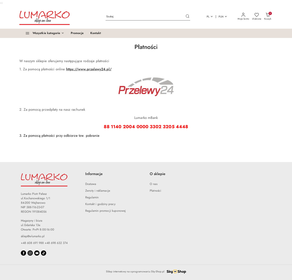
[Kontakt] (95, 33)
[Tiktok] (43, 253)
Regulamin (92, 197)
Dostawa (90, 184)
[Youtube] (36, 253)
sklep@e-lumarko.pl (33, 236)
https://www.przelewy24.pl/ (89, 69)
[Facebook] (23, 253)
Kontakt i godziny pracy (100, 204)
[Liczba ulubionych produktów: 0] (257, 16)
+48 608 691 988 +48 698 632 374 (44, 243)
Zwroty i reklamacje (97, 191)
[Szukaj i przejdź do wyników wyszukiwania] (187, 16)
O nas (153, 184)
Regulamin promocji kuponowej (105, 211)
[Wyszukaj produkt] (148, 16)
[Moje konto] (243, 16)
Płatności (155, 191)
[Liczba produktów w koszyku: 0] (268, 16)
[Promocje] (77, 33)
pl (210, 16)
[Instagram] (30, 253)
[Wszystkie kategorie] (43, 33)
